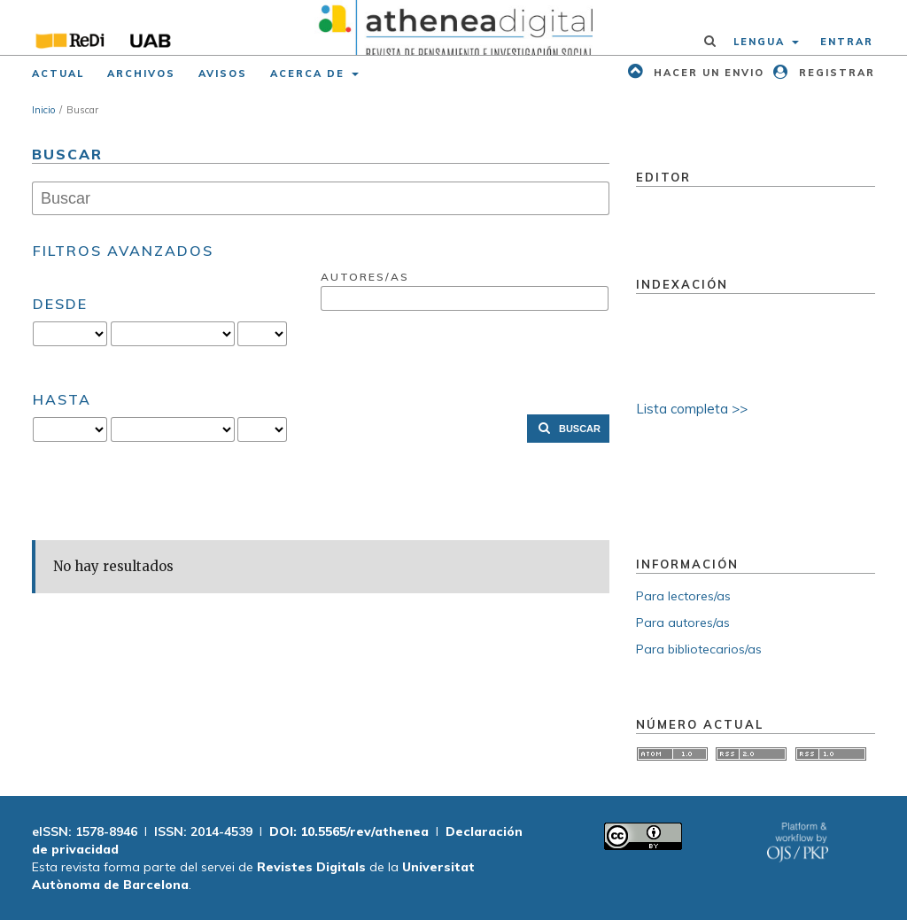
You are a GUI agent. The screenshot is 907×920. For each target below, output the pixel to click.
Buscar (580, 428)
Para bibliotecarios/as (699, 649)
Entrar (846, 41)
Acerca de (309, 73)
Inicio (43, 109)
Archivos (141, 73)
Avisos (222, 73)
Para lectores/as (683, 596)
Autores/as (365, 276)
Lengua (761, 41)
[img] (453, 27)
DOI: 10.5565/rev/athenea (349, 831)
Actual (58, 73)
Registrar (835, 72)
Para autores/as (683, 622)
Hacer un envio (706, 72)
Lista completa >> (692, 408)
